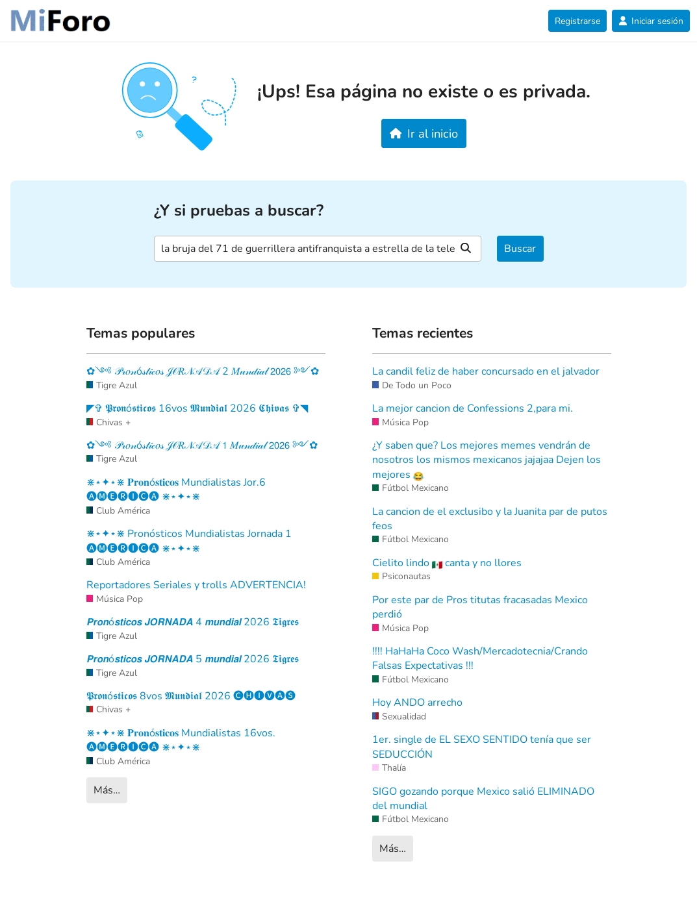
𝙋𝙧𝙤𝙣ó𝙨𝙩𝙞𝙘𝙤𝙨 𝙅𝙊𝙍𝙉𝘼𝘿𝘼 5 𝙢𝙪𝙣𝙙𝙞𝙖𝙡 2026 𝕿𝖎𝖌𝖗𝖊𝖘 (192, 659)
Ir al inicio (424, 133)
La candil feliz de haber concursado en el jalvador (486, 371)
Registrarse (577, 21)
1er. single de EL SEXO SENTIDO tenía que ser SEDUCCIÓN (481, 746)
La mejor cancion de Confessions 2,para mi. (472, 408)
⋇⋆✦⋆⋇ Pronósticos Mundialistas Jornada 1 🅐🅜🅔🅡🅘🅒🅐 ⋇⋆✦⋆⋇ (189, 541)
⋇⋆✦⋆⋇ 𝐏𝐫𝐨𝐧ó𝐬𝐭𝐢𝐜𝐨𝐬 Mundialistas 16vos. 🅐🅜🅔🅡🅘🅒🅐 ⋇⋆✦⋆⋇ (180, 740)
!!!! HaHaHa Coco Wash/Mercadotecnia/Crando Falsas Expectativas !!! (480, 658)
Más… (107, 790)
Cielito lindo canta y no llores (447, 563)
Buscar (520, 249)
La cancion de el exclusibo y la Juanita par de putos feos (489, 519)
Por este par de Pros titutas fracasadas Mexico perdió (480, 607)
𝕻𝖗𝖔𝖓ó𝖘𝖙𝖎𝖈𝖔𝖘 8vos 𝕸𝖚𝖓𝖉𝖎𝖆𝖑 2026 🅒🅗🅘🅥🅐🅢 (191, 696)
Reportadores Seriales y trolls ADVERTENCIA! (196, 585)
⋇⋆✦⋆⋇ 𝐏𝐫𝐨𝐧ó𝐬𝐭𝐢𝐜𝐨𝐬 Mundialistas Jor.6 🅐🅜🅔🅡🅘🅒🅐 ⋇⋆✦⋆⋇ (176, 489)
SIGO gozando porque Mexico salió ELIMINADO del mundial (483, 798)
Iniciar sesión (650, 21)
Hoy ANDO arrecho (417, 702)
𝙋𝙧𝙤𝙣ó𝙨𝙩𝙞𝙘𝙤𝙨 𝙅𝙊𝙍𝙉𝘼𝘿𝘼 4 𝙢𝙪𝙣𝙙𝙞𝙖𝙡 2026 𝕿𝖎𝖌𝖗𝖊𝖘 (192, 622)
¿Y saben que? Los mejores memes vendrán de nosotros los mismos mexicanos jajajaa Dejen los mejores (486, 460)
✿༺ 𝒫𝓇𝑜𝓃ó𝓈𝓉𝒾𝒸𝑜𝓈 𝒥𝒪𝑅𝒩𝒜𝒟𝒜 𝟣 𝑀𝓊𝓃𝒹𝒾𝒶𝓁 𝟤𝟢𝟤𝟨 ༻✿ (202, 445)
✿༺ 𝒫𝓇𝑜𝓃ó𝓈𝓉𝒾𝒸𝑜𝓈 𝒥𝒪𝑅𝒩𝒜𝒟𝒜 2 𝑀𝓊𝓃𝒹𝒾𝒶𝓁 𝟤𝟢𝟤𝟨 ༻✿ (202, 371)
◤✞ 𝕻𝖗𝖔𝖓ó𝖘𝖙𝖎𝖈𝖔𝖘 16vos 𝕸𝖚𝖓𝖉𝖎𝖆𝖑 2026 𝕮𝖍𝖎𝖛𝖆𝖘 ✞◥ (197, 408)
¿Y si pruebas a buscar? (238, 210)
